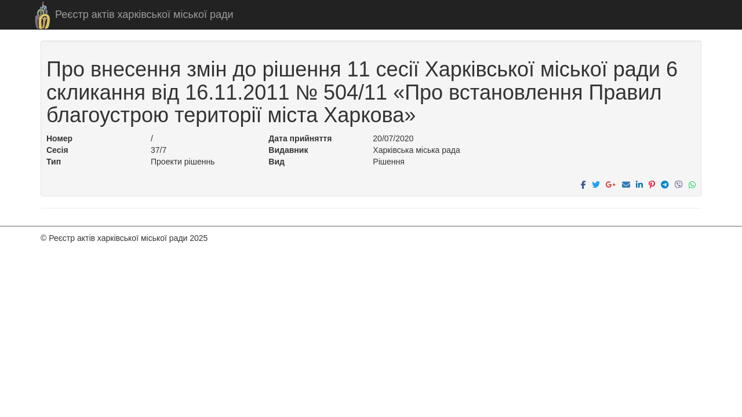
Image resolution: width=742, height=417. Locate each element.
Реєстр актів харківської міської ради (144, 14)
